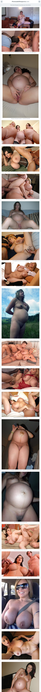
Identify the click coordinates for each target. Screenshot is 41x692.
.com (20, 1)
